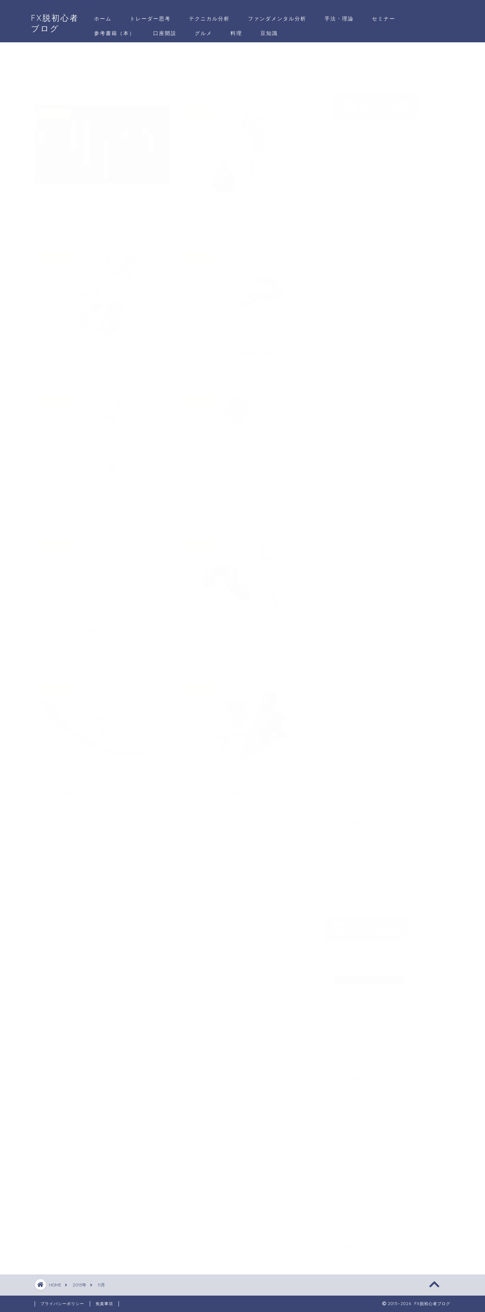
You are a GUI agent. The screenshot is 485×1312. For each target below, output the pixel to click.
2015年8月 (349, 539)
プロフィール (361, 1142)
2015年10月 (350, 508)
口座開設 (164, 33)
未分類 (352, 1226)
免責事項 (104, 1303)
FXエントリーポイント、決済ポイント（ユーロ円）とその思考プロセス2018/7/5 (382, 235)
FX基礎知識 (359, 1075)
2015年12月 (350, 478)
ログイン (352, 835)
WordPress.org (363, 865)
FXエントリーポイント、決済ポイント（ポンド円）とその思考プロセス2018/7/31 (382, 175)
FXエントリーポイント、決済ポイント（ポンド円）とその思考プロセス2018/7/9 (382, 205)
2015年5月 (349, 585)
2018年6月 (349, 370)
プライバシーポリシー (62, 1303)
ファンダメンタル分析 (277, 18)
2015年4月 (349, 600)
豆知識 (269, 33)
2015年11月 (350, 493)
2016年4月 (349, 416)
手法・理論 (339, 18)
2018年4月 (349, 386)
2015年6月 (349, 569)
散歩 (350, 1209)
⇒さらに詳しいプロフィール (369, 1018)
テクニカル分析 (209, 18)
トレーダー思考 (150, 18)
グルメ (203, 33)
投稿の (356, 845)
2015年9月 (349, 523)
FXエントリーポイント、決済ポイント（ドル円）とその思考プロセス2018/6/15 (387, 291)
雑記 (350, 1242)
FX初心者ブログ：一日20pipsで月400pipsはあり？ (385, 722)
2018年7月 (349, 355)
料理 (236, 33)
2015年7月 (349, 554)
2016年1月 (348, 462)
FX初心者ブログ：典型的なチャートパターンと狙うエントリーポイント (389, 664)
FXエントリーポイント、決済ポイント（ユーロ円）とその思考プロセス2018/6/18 (382, 265)
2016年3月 (349, 432)
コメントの (362, 855)
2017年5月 (349, 401)
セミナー (383, 18)
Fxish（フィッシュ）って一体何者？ (388, 749)
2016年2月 (349, 447)
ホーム (103, 18)
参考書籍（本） (114, 33)
